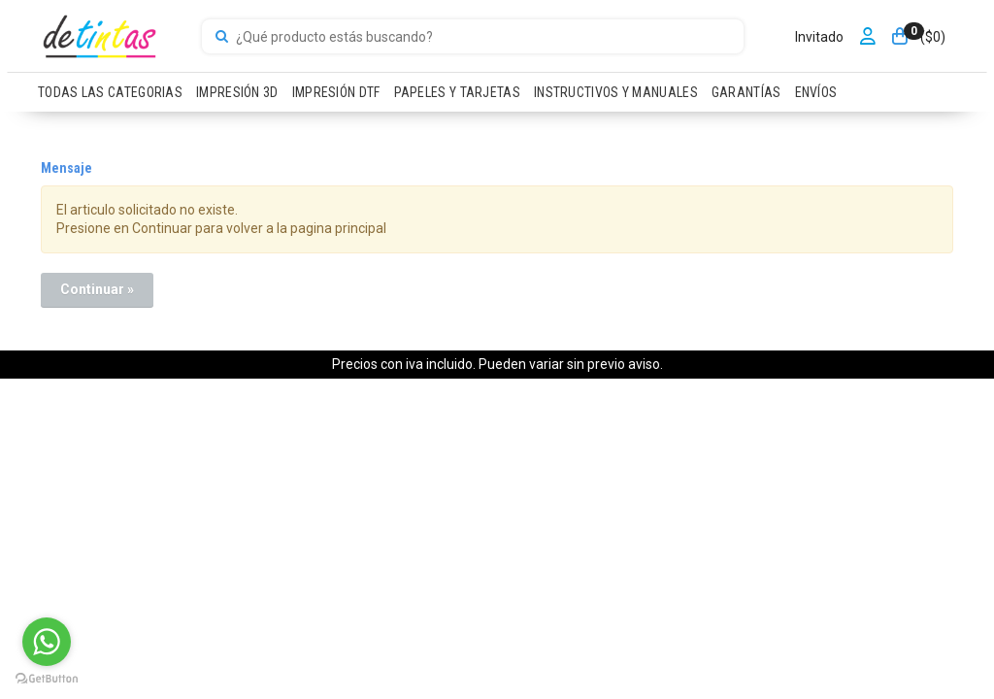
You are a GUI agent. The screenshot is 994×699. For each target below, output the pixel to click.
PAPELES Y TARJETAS (457, 92)
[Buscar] (222, 36)
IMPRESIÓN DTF (336, 92)
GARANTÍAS (746, 92)
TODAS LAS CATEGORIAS (110, 92)
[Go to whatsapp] (46, 641)
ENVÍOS (816, 92)
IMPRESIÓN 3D (237, 92)
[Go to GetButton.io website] (47, 679)
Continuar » (97, 289)
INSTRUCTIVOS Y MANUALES (616, 92)
